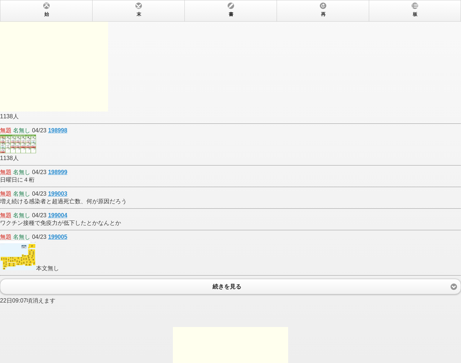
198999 (57, 172)
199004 (57, 215)
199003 (57, 194)
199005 (57, 237)
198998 (57, 130)
